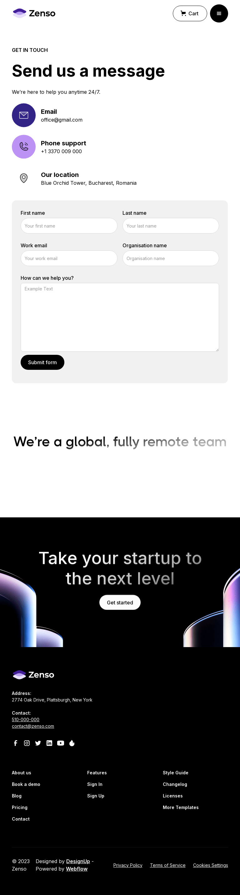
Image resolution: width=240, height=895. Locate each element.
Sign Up (95, 795)
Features (97, 772)
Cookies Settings (210, 865)
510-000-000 (25, 719)
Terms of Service (168, 865)
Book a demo (26, 784)
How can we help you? (47, 279)
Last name (134, 214)
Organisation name (144, 247)
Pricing (20, 807)
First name (33, 214)
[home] (34, 13)
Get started (120, 609)
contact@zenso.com (33, 726)
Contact (21, 819)
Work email (34, 247)
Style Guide (175, 772)
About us (21, 772)
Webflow (77, 869)
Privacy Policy (127, 865)
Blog (17, 795)
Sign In (94, 784)
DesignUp (78, 861)
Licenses (173, 795)
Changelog (175, 784)
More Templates (181, 807)
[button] (190, 13)
